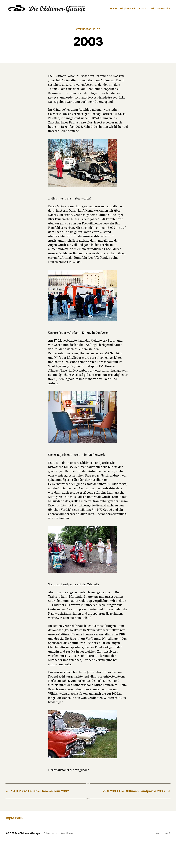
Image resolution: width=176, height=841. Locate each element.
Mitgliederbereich (160, 8)
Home (113, 8)
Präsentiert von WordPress (58, 833)
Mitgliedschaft (128, 8)
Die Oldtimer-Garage (27, 833)
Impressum (14, 818)
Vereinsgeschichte (88, 29)
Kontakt (143, 8)
